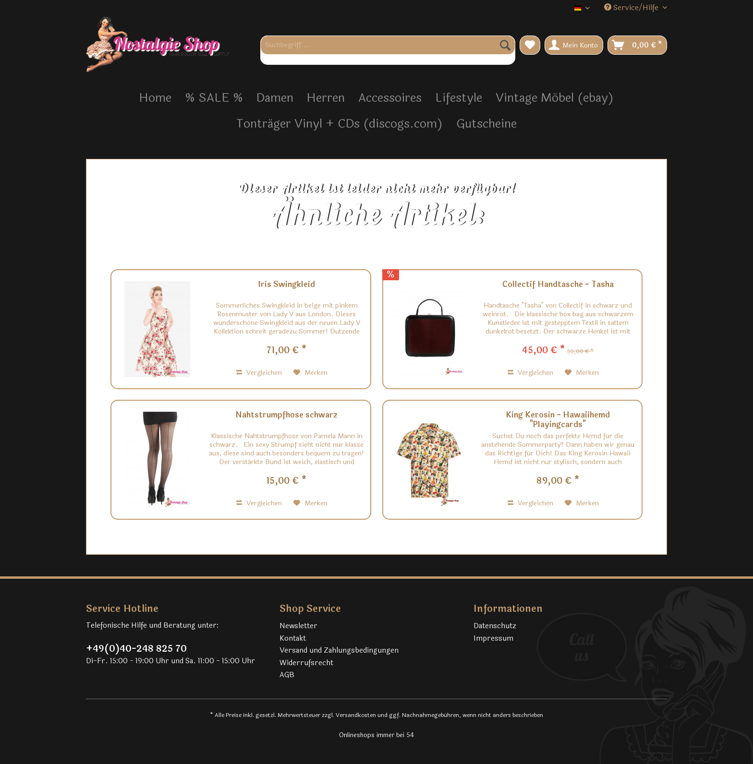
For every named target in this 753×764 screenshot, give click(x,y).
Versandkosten (356, 715)
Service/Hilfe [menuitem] (632, 7)
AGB (286, 674)
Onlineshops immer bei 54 (376, 735)
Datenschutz (495, 626)
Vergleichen (259, 373)
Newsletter (298, 626)
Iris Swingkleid (286, 285)
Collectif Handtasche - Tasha (558, 285)
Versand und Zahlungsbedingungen (339, 650)
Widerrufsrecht (306, 662)
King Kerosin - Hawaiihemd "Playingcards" (558, 420)
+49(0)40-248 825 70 (136, 649)
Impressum (493, 638)
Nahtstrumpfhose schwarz (286, 415)
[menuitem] (387, 50)
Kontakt (292, 638)
